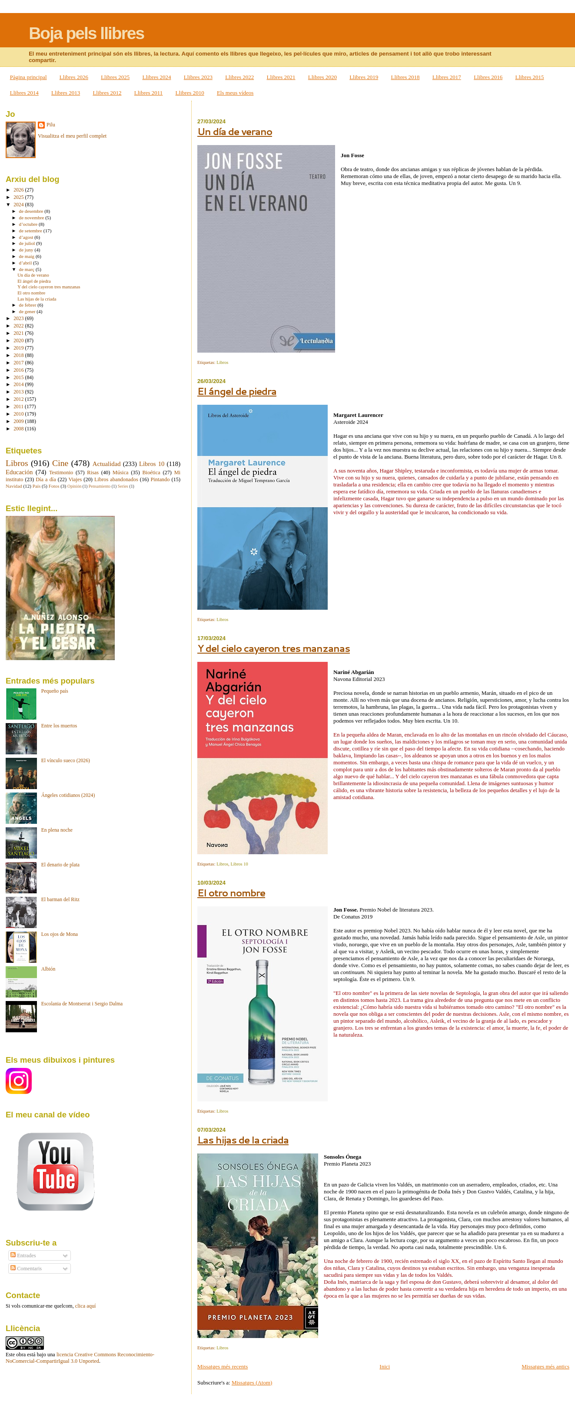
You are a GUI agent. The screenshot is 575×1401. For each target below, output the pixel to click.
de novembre (32, 217)
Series (123, 486)
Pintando (160, 479)
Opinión (74, 486)
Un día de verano (234, 131)
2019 (19, 348)
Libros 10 (239, 864)
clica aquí (85, 1306)
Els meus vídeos (235, 92)
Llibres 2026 (74, 77)
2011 (19, 407)
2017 (19, 363)
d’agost (27, 237)
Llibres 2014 (24, 92)
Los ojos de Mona (59, 934)
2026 (19, 190)
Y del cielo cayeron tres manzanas (273, 648)
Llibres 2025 (115, 77)
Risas (93, 472)
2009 (19, 421)
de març (27, 269)
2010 (19, 414)
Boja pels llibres (86, 33)
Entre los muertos (59, 726)
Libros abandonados (116, 479)
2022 (19, 326)
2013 (19, 392)
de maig (27, 256)
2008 (19, 429)
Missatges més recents (222, 1366)
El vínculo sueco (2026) (65, 760)
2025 (19, 197)
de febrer (28, 304)
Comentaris (26, 1269)
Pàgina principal (28, 77)
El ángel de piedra (236, 391)
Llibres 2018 (405, 77)
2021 (19, 333)
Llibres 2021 (280, 77)
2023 (19, 318)
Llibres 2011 (148, 92)
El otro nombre (231, 892)
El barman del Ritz (60, 899)
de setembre (31, 230)
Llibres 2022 (239, 77)
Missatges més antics (545, 1366)
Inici (384, 1366)
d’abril (26, 262)
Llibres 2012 (107, 92)
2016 (19, 370)
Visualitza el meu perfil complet (72, 136)
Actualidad (107, 463)
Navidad (14, 486)
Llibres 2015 (529, 77)
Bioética (151, 472)
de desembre (32, 211)
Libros (222, 362)
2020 (19, 341)
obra (21, 1354)
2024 (19, 205)
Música (120, 472)
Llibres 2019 (363, 77)
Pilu (51, 125)
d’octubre (29, 224)
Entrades (23, 1255)
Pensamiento (99, 486)
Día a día (46, 479)
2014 (19, 384)
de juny (27, 249)
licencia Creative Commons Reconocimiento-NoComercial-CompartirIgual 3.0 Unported (80, 1357)
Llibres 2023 (198, 77)
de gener (28, 311)
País (37, 486)
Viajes (75, 479)
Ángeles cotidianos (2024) (68, 795)
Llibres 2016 (488, 77)
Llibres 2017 (446, 77)
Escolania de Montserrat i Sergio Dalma (82, 1004)
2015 (19, 377)
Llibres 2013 (65, 92)
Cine (60, 463)
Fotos (54, 486)
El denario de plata (60, 865)
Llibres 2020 (322, 77)
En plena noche (57, 830)
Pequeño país (54, 691)
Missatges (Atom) (252, 1382)
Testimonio (61, 472)
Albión (48, 969)
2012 (19, 399)
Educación (19, 472)
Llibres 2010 (190, 92)
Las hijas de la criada (243, 1140)
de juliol (28, 243)
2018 (19, 355)
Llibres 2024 (157, 77)
